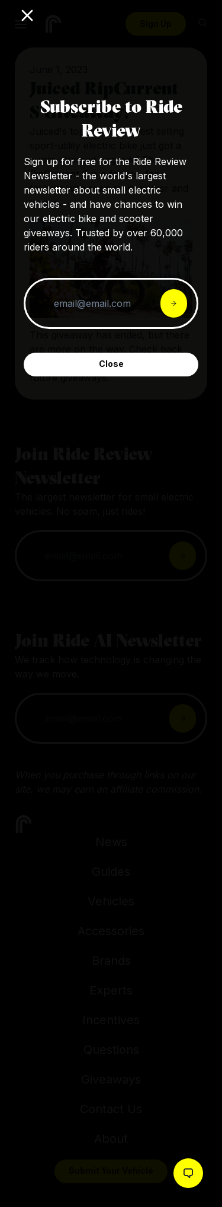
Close (111, 364)
